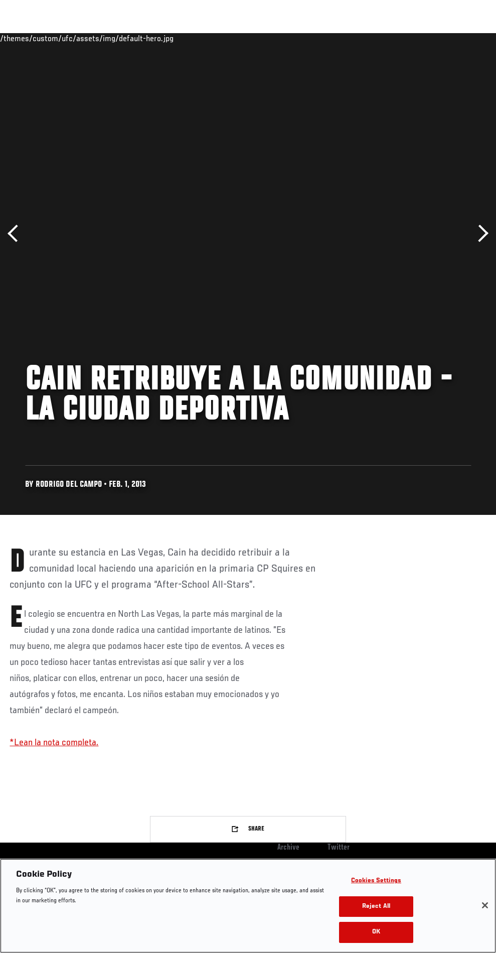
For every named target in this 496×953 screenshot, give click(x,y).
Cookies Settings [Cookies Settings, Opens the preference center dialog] (376, 881)
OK (376, 932)
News (153, 38)
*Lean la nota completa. (54, 743)
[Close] (485, 905)
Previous (16, 233)
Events (27, 38)
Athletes (114, 38)
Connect (302, 38)
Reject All (376, 906)
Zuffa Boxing (391, 38)
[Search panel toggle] (463, 38)
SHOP (435, 38)
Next (479, 233)
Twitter (338, 847)
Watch (343, 38)
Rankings (70, 38)
